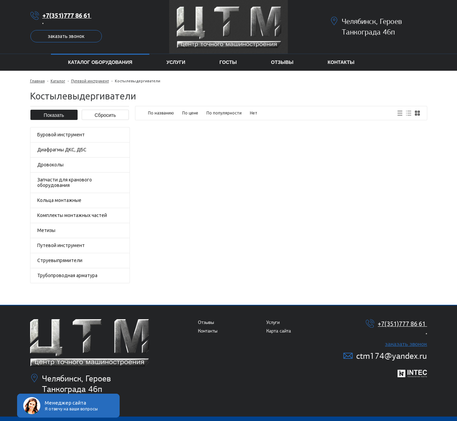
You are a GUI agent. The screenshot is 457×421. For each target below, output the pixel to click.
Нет (253, 113)
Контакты (207, 331)
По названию (161, 113)
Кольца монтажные (59, 200)
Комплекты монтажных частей (72, 215)
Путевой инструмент (90, 81)
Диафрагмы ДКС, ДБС (61, 149)
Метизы (46, 230)
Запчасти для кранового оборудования (64, 182)
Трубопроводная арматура (67, 275)
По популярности (224, 113)
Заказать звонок (66, 36)
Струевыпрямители (59, 260)
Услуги (273, 322)
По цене (190, 113)
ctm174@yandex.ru (391, 356)
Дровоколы (50, 164)
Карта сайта (278, 331)
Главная (37, 81)
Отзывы (206, 322)
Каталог (58, 81)
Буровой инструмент (61, 134)
